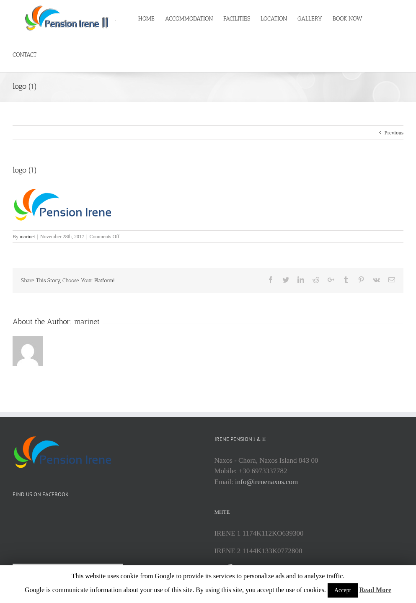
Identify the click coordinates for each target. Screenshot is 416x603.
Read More (375, 589)
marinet (27, 262)
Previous (394, 158)
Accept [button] (342, 590)
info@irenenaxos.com (266, 508)
